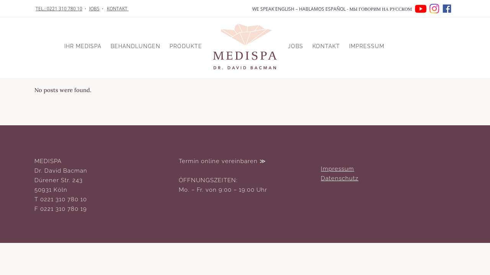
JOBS (94, 8)
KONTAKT (118, 8)
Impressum (337, 168)
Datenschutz (339, 178)
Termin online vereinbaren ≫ (222, 161)
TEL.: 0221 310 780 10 (59, 8)
